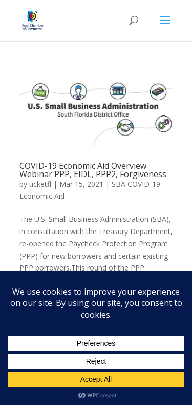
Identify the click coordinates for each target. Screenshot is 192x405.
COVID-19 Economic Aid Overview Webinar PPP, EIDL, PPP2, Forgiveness (92, 170)
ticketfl (40, 184)
